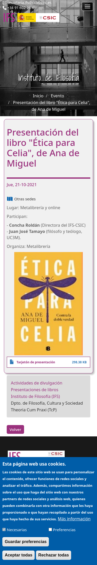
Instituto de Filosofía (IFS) (35, 396)
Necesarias (17, 533)
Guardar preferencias (26, 545)
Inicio (38, 96)
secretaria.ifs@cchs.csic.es (29, 2)
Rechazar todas (53, 558)
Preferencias (64, 533)
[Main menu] (87, 6)
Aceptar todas (18, 558)
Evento (57, 96)
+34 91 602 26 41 (21, 7)
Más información (74, 522)
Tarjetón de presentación (36, 362)
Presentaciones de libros (34, 390)
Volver (15, 429)
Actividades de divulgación (36, 383)
